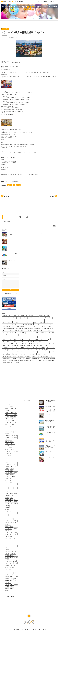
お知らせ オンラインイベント (14, 328)
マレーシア (46, 345)
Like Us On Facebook (6, 1)
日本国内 (11, 360)
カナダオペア (36, 328)
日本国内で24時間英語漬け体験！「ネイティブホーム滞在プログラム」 (50, 440)
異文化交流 (38, 349)
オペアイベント (6, 324)
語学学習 (10, 354)
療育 (17, 362)
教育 (48, 352)
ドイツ (19, 337)
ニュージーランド (12, 339)
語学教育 (15, 354)
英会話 (43, 349)
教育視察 (52, 352)
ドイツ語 (40, 337)
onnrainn (37, 315)
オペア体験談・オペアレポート (9, 326)
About (39, 1)
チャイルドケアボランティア (37, 334)
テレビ (51, 334)
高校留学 (34, 354)
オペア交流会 (36, 324)
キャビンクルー (49, 328)
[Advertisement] (26, 375)
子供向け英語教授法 (7, 356)
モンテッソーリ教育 (20, 347)
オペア (46, 322)
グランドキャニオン (14, 330)
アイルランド (13, 317)
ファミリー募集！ (6, 341)
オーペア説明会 (41, 322)
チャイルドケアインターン (25, 334)
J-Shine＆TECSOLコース (22, 315)
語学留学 (25, 354)
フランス (15, 343)
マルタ (34, 345)
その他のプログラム (12, 246)
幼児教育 (39, 360)
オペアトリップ (22, 324)
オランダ (27, 326)
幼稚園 (52, 360)
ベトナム (45, 343)
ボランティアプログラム (26, 345)
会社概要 (50, 1)
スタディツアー (22, 332)
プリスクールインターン (37, 343)
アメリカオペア (37, 317)
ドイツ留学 (5, 339)
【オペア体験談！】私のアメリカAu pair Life (17, 253)
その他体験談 (51, 332)
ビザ (49, 339)
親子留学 (19, 358)
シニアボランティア (42, 330)
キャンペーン (5, 330)
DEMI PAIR (14, 315)
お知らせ (5, 328)
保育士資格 (23, 360)
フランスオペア (22, 343)
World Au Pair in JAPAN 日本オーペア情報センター (18, 217)
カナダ (30, 328)
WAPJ (29, 8)
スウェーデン (5, 28)
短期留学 (34, 358)
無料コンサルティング (31, 360)
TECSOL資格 (42, 315)
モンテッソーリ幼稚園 (40, 347)
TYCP (48, 315)
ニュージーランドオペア (22, 339)
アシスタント (24, 317)
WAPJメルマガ (6, 317)
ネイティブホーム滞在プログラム (35, 339)
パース (45, 339)
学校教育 (35, 352)
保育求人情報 (17, 360)
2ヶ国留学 (5, 315)
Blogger (12, 596)
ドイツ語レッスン (47, 337)
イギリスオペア (6, 320)
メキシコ (51, 345)
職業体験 (8, 358)
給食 (44, 352)
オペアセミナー (14, 324)
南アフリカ (5, 360)
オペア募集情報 (44, 1)
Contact (54, 1)
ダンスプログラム (6, 334)
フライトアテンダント (7, 343)
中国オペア (47, 358)
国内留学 (44, 354)
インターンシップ (35, 320)
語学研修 (20, 354)
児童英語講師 (27, 356)
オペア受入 (43, 324)
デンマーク (5, 337)
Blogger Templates (22, 629)
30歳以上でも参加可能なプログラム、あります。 (49, 421)
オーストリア (16, 322)
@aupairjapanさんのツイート (25, 400)
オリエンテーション (42, 326)
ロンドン (5, 349)
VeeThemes (35, 629)
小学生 (51, 356)
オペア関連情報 (29, 324)
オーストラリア (48, 320)
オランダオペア (34, 326)
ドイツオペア (24, 337)
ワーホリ (32, 349)
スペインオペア (35, 332)
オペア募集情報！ (20, 326)
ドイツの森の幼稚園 (33, 337)
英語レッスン (48, 349)
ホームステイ (51, 343)
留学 (4, 362)
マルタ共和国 (39, 345)
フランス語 (28, 343)
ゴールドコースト (28, 330)
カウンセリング (24, 328)
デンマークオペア (12, 337)
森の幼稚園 (14, 358)
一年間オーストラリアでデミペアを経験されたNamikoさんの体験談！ (50, 446)
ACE (9, 315)
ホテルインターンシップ (8, 345)
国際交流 (39, 354)
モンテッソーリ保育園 (30, 347)
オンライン (50, 326)
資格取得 (14, 356)
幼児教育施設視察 (15, 181)
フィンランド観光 (37, 341)
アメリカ (30, 317)
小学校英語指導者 (44, 356)
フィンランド (20, 341)
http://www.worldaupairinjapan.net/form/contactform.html (12, 171)
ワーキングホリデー (12, 349)
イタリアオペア (14, 320)
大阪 (24, 358)
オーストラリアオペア (7, 322)
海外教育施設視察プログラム (26, 352)
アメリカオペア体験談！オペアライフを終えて (17, 240)
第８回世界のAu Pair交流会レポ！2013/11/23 (50, 401)
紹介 (4, 358)
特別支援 (53, 358)
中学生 (38, 358)
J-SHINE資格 (31, 315)
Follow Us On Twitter (17, 1)
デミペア (46, 334)
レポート (52, 347)
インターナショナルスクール (24, 320)
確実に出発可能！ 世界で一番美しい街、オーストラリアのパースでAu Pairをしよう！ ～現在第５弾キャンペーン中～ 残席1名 (50, 409)
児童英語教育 (20, 356)
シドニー (35, 330)
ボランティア (17, 345)
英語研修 (13, 352)
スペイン (28, 332)
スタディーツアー (13, 332)
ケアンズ (21, 330)
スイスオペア (50, 330)
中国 (43, 358)
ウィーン (42, 320)
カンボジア (42, 328)
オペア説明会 (49, 324)
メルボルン (12, 347)
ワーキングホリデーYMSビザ (23, 349)
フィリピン (14, 341)
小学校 (38, 356)
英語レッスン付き (6, 352)
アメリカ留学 (44, 317)
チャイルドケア (15, 334)
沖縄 (18, 352)
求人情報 (40, 352)
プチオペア (45, 341)
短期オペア (28, 358)
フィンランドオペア (29, 341)
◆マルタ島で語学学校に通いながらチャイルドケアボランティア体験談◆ (50, 427)
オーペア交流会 (33, 322)
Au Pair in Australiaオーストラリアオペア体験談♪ (50, 458)
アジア (18, 317)
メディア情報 (5, 347)
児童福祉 (33, 356)
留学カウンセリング (10, 362)
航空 (30, 354)
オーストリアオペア (24, 322)
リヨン (47, 347)
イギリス (50, 317)
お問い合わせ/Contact (12, 260)
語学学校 (5, 354)
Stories (6, 196)
